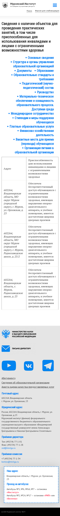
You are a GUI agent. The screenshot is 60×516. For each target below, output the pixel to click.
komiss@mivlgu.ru (10, 461)
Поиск (29, 11)
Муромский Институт (23, 4)
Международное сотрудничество (32, 113)
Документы (24, 71)
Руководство (45, 92)
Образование (45, 71)
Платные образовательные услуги (31, 126)
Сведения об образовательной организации (25, 382)
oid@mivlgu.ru (8, 448)
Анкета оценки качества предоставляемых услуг (28, 386)
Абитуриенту (8, 378)
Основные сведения (41, 58)
